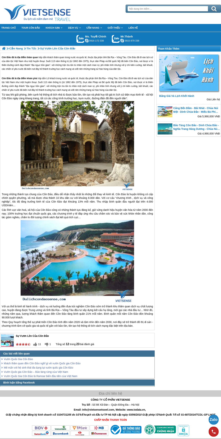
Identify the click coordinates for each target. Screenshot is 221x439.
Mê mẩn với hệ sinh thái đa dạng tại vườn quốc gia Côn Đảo (38, 367)
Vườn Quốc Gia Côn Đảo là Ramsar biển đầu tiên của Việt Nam (40, 376)
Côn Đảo (6, 78)
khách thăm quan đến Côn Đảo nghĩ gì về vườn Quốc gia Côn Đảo (42, 363)
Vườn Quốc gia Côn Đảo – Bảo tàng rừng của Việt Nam (36, 371)
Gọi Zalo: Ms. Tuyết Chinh (80, 39)
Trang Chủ (46, 12)
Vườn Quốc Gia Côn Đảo (18, 359)
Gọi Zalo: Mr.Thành (116, 39)
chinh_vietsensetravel (87, 40)
